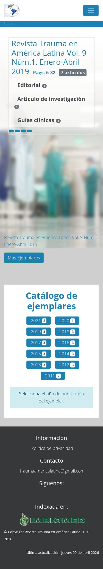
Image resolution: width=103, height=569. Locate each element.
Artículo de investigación (51, 99)
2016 (67, 343)
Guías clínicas (36, 120)
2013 (38, 365)
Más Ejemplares (24, 258)
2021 (38, 321)
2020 (67, 321)
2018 (67, 332)
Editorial (29, 85)
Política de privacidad (52, 448)
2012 (67, 365)
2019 (38, 332)
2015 (38, 354)
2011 (53, 376)
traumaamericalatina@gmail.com (52, 471)
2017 (38, 343)
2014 (67, 354)
